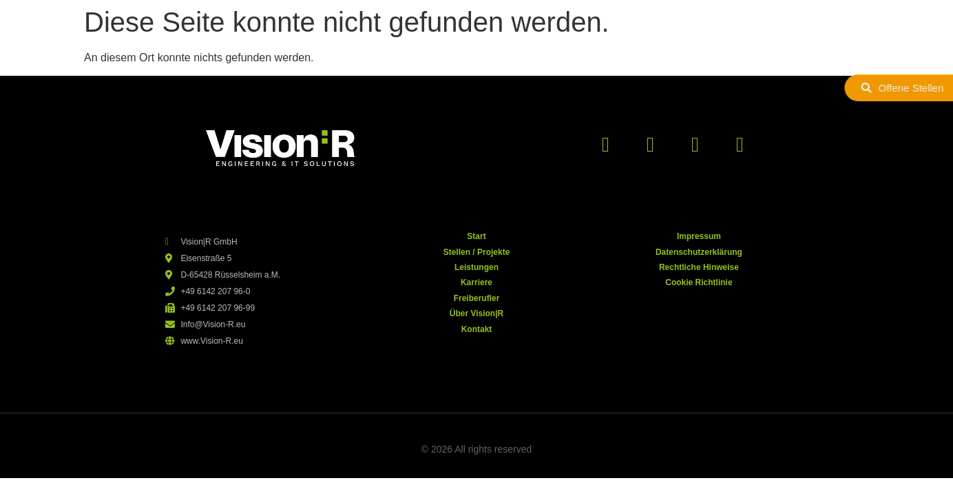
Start (476, 236)
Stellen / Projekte (476, 252)
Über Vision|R (477, 313)
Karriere (476, 282)
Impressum (699, 236)
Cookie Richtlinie (698, 282)
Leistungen (476, 267)
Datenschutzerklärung (699, 252)
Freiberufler (477, 298)
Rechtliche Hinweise (699, 267)
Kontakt (476, 329)
